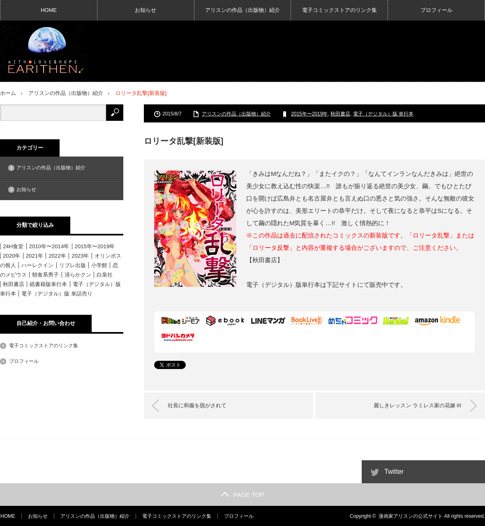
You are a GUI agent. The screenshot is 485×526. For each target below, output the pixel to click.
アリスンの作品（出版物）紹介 (242, 10)
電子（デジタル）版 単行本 (383, 113)
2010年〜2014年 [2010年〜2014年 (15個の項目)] (49, 246)
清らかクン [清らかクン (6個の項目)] (78, 274)
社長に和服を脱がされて (198, 405)
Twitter (394, 471)
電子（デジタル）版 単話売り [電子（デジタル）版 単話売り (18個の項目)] (56, 293)
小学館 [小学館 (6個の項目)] (99, 265)
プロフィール (436, 10)
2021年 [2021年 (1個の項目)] (34, 255)
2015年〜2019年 (309, 113)
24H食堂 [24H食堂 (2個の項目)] (13, 246)
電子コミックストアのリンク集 (339, 10)
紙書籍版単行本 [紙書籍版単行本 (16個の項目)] (48, 284)
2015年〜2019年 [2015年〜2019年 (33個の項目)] (95, 246)
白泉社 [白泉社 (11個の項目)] (105, 274)
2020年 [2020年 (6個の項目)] (11, 255)
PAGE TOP (242, 494)
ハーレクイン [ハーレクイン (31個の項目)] (37, 265)
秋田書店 (340, 113)
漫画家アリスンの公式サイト (411, 516)
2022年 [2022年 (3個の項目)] (57, 255)
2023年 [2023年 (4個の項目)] (80, 255)
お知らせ (145, 10)
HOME (49, 10)
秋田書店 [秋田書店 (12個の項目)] (13, 284)
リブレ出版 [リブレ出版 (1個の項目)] (72, 265)
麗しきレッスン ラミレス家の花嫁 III (416, 405)
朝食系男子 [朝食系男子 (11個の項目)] (45, 274)
